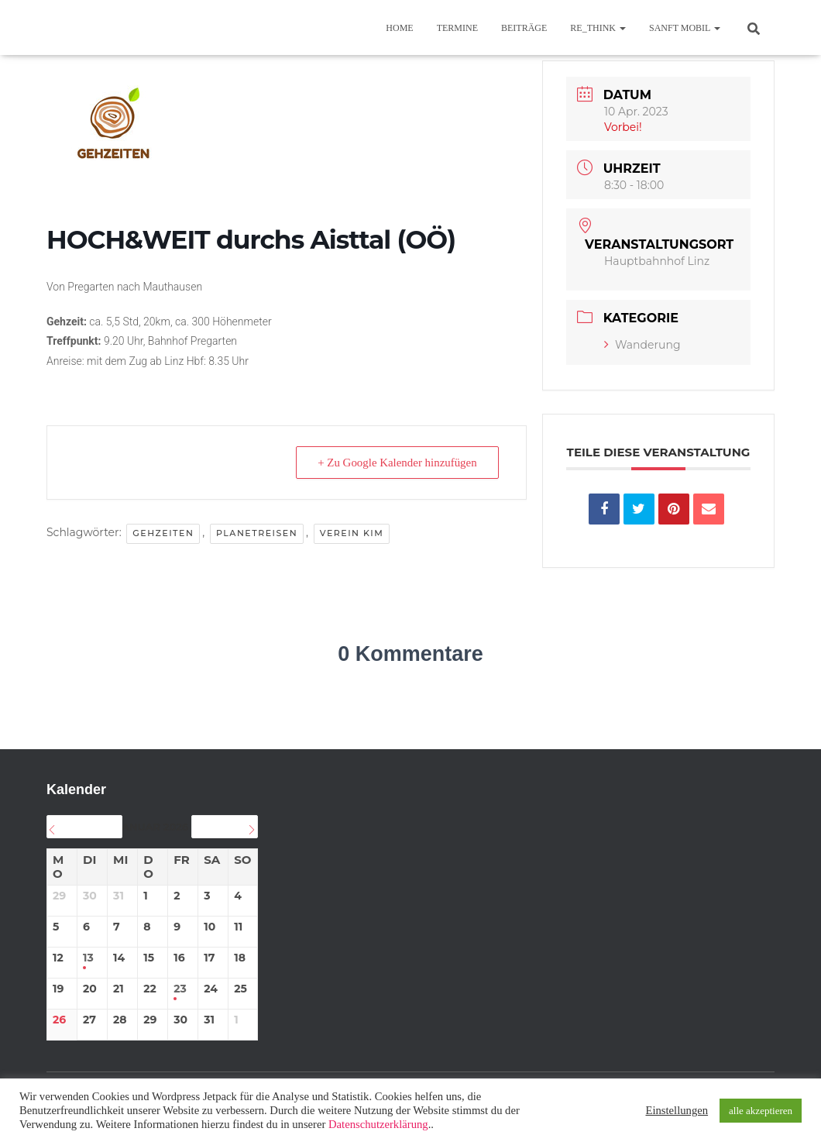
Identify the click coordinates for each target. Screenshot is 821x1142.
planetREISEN (256, 533)
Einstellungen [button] (676, 1110)
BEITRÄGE (524, 27)
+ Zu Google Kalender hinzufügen (396, 462)
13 (88, 958)
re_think (598, 27)
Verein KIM (352, 533)
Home (399, 27)
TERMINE (457, 27)
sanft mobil (684, 27)
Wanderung (642, 345)
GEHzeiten (163, 533)
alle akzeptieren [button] (760, 1110)
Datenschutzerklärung (378, 1124)
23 (180, 989)
